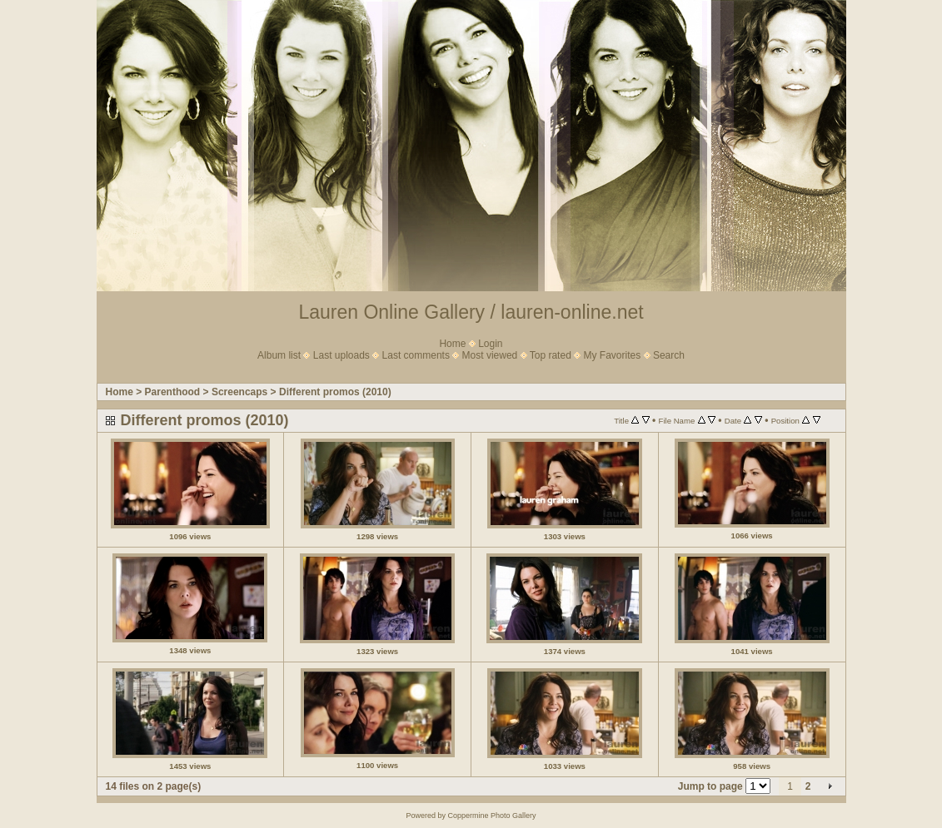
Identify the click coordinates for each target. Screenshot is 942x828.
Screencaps (239, 392)
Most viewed (490, 355)
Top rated (550, 355)
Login (490, 344)
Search (669, 355)
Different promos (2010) (335, 392)
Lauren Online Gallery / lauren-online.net (470, 312)
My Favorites (612, 355)
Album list (279, 355)
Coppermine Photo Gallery (491, 815)
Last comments (416, 355)
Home (452, 344)
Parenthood (173, 392)
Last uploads (341, 355)
